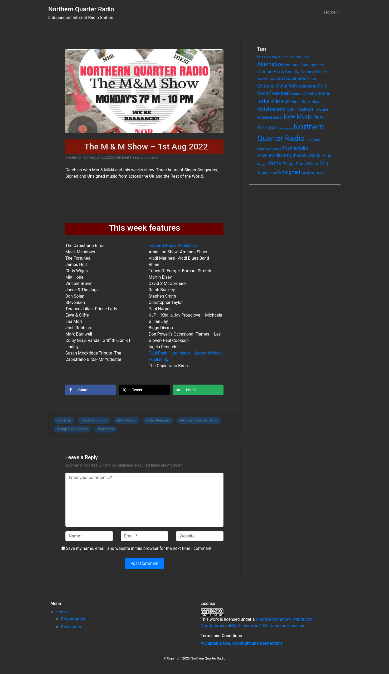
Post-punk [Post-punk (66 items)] (313, 140)
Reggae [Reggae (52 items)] (262, 164)
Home (329, 12)
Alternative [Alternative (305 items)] (270, 64)
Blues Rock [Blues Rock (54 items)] (317, 65)
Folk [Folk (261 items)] (293, 86)
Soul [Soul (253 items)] (324, 164)
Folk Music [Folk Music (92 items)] (308, 86)
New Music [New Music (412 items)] (298, 116)
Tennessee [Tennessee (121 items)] (267, 172)
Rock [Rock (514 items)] (275, 163)
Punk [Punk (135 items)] (326, 155)
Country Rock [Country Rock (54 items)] (266, 79)
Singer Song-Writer (73, 429)
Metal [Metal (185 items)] (263, 109)
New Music (127, 420)
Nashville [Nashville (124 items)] (304, 109)
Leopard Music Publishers (173, 245)
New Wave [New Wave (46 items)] (286, 128)
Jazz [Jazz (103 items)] (316, 101)
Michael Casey (128, 157)
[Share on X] (144, 390)
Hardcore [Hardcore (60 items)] (297, 94)
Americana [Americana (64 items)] (291, 65)
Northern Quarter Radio (81, 9)
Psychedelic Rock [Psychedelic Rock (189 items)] (302, 155)
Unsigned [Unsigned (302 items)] (289, 172)
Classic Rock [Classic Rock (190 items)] (270, 71)
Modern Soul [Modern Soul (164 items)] (283, 109)
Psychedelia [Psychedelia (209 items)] (295, 148)
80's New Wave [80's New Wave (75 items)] (268, 57)
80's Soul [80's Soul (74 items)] (288, 57)
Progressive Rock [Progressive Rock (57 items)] (269, 149)
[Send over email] (198, 390)
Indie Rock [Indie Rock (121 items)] (301, 101)
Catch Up (64, 420)
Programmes (73, 619)
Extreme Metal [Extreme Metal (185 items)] (272, 86)
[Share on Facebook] (90, 390)
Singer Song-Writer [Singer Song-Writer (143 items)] (300, 163)
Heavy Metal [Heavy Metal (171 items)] (317, 93)
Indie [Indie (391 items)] (263, 101)
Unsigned (107, 429)
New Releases (159, 420)
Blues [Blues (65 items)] (304, 65)
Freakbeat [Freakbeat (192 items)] (279, 93)
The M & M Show (94, 420)
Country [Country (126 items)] (292, 71)
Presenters (71, 626)
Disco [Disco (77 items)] (311, 79)
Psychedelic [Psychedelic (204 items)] (270, 155)
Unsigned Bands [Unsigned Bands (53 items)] (312, 173)
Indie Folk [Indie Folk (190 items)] (280, 101)
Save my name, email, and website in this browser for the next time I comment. (139, 548)
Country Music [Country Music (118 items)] (313, 72)
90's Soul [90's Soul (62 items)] (302, 57)
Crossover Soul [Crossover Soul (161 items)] (291, 78)
